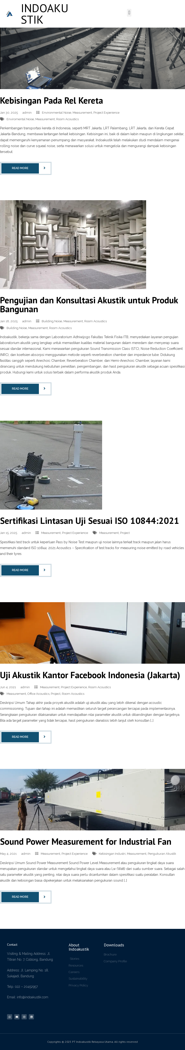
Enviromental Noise (20, 119)
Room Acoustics (67, 119)
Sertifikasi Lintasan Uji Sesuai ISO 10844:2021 (89, 520)
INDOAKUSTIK (44, 13)
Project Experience (106, 112)
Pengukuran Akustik (162, 853)
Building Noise (52, 321)
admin (27, 112)
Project (125, 533)
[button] (129, 13)
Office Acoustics (38, 693)
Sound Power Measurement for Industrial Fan (85, 841)
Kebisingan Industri (112, 853)
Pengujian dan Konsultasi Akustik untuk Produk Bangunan (89, 304)
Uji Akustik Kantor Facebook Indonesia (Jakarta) (90, 675)
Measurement (82, 112)
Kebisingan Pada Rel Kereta (51, 100)
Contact (12, 944)
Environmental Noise (56, 112)
